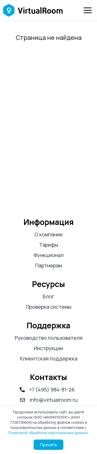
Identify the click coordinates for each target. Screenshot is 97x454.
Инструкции (48, 348)
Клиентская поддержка (48, 358)
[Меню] (87, 10)
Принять (48, 445)
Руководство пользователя (49, 337)
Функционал (49, 255)
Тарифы (48, 244)
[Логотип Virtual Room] (33, 10)
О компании (48, 234)
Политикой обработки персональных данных (48, 432)
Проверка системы (48, 306)
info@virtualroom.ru (49, 399)
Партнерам (48, 265)
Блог (48, 296)
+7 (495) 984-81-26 (47, 389)
